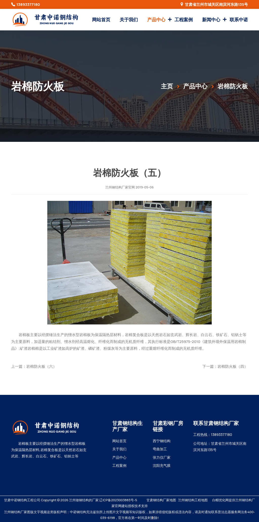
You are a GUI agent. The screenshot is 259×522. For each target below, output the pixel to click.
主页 (167, 86)
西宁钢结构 (161, 440)
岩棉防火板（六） (41, 366)
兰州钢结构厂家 (116, 187)
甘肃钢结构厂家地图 (161, 500)
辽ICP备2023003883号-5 (118, 500)
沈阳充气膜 (161, 465)
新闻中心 (211, 19)
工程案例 (184, 19)
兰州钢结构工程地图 (193, 500)
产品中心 (156, 19)
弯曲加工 (160, 449)
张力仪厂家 (161, 457)
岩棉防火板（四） (233, 366)
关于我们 (129, 19)
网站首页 (101, 19)
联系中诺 (239, 19)
